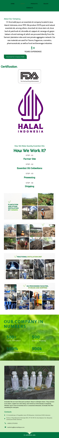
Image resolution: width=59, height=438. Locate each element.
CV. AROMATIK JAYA (29, 435)
